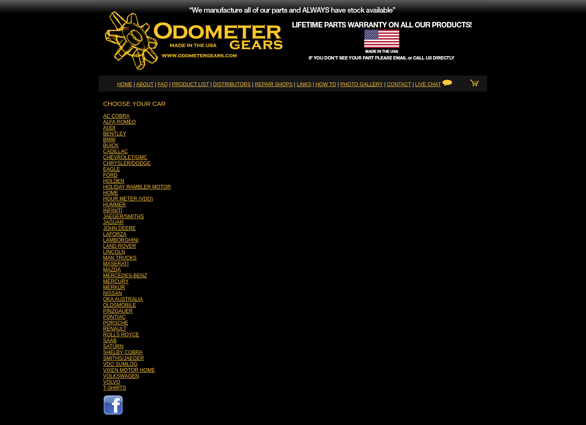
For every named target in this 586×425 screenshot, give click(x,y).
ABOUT (144, 84)
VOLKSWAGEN (121, 376)
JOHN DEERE (119, 228)
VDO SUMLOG (120, 364)
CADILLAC (115, 151)
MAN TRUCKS (119, 258)
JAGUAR (113, 222)
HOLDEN (113, 181)
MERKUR (114, 287)
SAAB (110, 341)
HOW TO (326, 84)
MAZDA (112, 270)
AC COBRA (116, 116)
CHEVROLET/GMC (125, 157)
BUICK (111, 146)
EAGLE (111, 169)
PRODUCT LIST (190, 84)
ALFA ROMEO (119, 122)
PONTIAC (114, 317)
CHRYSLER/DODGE (126, 163)
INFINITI (112, 211)
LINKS (304, 84)
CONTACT (399, 84)
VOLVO (111, 382)
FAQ (163, 84)
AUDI (109, 128)
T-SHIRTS (114, 388)
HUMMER (114, 205)
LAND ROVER (119, 246)
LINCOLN (114, 252)
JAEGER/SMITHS (123, 216)
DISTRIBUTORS (232, 84)
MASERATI (115, 264)
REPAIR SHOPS (273, 84)
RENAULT (114, 329)
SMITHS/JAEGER (123, 358)
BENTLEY (114, 134)
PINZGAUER (118, 311)
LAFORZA (114, 234)
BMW (109, 140)
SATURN (113, 346)
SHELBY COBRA (122, 352)
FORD (110, 175)
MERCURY (115, 281)
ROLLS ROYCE (121, 335)
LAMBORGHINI (121, 240)
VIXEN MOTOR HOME (129, 370)
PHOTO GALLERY (361, 84)
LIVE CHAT (428, 84)
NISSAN (112, 293)
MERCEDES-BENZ (125, 276)
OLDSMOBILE (119, 305)
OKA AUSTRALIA (123, 299)
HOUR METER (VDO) (128, 199)
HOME (124, 84)
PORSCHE (115, 323)
